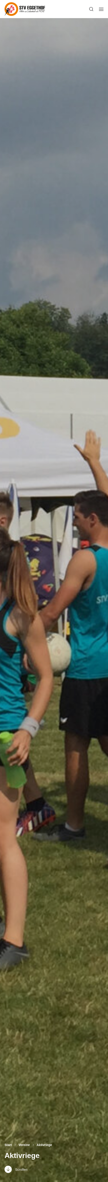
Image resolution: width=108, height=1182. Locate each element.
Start (8, 1144)
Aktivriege (44, 1144)
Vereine (24, 1144)
